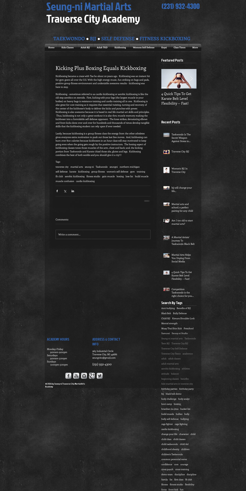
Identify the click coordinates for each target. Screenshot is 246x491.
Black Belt (166, 313)
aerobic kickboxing (75, 176)
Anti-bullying (168, 308)
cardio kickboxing (85, 181)
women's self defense (117, 171)
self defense (62, 171)
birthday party (186, 388)
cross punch (167, 469)
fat (171, 479)
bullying (185, 418)
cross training (182, 469)
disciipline (180, 474)
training (141, 171)
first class (178, 479)
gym (132, 171)
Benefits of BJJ (184, 308)
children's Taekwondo (172, 454)
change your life (169, 434)
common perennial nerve (174, 459)
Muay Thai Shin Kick (171, 328)
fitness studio (93, 176)
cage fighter (167, 424)
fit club (59, 176)
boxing (120, 176)
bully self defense (170, 418)
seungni (114, 166)
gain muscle (108, 176)
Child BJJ (165, 318)
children (185, 449)
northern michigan (130, 166)
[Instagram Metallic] (84, 376)
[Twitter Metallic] (100, 376)
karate (72, 171)
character (184, 434)
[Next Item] (191, 78)
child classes (179, 439)
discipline (191, 474)
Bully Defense (180, 313)
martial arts (76, 166)
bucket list (185, 408)
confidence (166, 464)
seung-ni (89, 166)
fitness (164, 484)
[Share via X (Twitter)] (64, 191)
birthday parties (169, 388)
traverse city (62, 166)
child (193, 434)
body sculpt (184, 398)
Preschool (189, 328)
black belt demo (173, 393)
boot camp (166, 403)
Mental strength (169, 323)
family (164, 479)
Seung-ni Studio (180, 333)
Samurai (165, 333)
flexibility (189, 484)
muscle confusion (65, 181)
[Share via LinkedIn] (72, 191)
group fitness (98, 171)
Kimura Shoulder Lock (183, 318)
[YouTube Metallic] (76, 376)
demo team (167, 474)
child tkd (184, 444)
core (176, 464)
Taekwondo (102, 166)
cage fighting (181, 424)
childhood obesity (170, 449)
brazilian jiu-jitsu (169, 408)
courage (184, 464)
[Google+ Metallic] (92, 376)
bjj (162, 393)
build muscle (141, 176)
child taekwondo (169, 444)
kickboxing (83, 171)
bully (186, 413)
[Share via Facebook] (57, 191)
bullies (179, 413)
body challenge (168, 398)
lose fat (129, 176)
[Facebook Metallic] (68, 376)
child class (166, 439)
